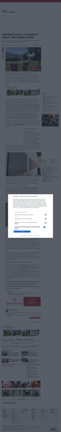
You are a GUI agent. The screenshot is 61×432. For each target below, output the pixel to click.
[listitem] (31, 212)
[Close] (51, 196)
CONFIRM (22, 231)
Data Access (30, 235)
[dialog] (30, 216)
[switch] (45, 215)
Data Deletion (23, 235)
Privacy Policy (37, 235)
